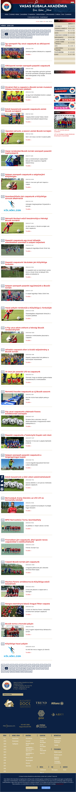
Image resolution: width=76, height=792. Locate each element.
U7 (17, 34)
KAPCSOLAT (44, 17)
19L (70, 20)
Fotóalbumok (43, 770)
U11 (2, 34)
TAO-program (54, 770)
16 (63, 20)
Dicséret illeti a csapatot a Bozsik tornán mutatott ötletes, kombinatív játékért (28, 88)
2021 (5, 755)
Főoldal (37, 21)
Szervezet (28, 741)
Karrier (64, 770)
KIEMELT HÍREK (14, 14)
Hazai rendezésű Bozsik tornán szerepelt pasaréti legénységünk (28, 152)
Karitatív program (58, 755)
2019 (5, 760)
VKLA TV (42, 772)
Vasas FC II (42, 753)
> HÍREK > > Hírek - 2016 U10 (44, 21)
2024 (5, 746)
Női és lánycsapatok (43, 749)
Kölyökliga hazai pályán (16, 643)
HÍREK (6, 14)
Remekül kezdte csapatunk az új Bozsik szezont (27, 391)
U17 (30, 31)
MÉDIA (58, 14)
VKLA (3, 31)
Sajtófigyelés (15, 744)
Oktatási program (58, 752)
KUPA (21, 31)
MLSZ (17, 37)
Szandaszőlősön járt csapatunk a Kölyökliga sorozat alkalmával (25, 197)
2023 (5, 749)
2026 (5, 741)
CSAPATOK (32, 14)
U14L (38, 34)
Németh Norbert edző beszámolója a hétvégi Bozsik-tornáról (26, 219)
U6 (20, 34)
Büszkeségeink (29, 760)
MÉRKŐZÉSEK (41, 14)
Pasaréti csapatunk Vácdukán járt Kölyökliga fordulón (26, 263)
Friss (5, 738)
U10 (6, 34)
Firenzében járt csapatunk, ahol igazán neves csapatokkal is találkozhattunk (26, 541)
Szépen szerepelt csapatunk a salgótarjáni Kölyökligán (25, 175)
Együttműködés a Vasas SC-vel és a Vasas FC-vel (30, 749)
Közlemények (15, 741)
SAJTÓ (12, 37)
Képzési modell (29, 757)
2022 (5, 752)
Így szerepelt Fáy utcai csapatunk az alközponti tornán (27, 44)
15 (64, 20)
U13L (42, 34)
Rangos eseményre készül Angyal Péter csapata (27, 603)
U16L (33, 34)
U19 (26, 31)
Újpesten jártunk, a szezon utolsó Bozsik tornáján (28, 131)
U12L (46, 34)
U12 (49, 31)
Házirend (28, 763)
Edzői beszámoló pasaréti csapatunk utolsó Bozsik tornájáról (25, 110)
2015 (5, 771)
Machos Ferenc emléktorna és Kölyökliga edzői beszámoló (27, 583)
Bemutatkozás (29, 738)
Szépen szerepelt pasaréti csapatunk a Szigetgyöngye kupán (23, 456)
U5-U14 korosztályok (43, 745)
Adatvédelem (60, 784)
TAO (63, 14)
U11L (3, 37)
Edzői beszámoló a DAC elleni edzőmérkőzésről (28, 477)
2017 (5, 765)
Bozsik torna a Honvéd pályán (19, 624)
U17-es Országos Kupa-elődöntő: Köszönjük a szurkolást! (64, 135)
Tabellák (56, 745)
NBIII (59, 20)
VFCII (12, 31)
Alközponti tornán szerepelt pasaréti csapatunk (27, 65)
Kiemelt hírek (15, 738)
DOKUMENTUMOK (34, 17)
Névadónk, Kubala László (30, 744)
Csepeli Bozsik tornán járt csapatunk (22, 562)
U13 (45, 31)
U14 (41, 31)
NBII (24, 34)
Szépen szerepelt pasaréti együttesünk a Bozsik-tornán (28, 287)
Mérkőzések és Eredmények (57, 741)
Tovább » (28, 54)
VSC (17, 31)
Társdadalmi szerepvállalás (57, 762)
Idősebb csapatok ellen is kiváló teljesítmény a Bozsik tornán (27, 350)
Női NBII (68, 20)
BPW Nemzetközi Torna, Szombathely (23, 520)
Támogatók (7, 694)
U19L (29, 34)
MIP (22, 37)
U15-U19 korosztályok (43, 741)
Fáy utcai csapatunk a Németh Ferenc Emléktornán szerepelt (23, 412)
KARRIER (68, 14)
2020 (5, 757)
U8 (13, 34)
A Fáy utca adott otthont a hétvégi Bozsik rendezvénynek (24, 328)
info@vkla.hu (22, 689)
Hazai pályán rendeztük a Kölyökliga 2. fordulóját (28, 308)
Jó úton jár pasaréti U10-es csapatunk (22, 371)
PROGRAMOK (51, 14)
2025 (5, 744)
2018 (5, 763)
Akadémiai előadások (56, 758)
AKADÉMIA (24, 14)
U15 (38, 31)
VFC (8, 31)
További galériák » (70, 112)
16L (72, 20)
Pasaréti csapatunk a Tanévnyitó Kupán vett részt (28, 435)
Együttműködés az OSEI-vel (30, 754)
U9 (10, 34)
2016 (44, 21)
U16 (34, 31)
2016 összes (28, 37)
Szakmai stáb (43, 738)
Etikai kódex (28, 766)
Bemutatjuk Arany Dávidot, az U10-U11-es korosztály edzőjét (24, 499)
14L (73, 20)
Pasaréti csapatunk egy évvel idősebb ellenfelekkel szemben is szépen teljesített (25, 241)
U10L (7, 37)
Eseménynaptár (57, 738)
